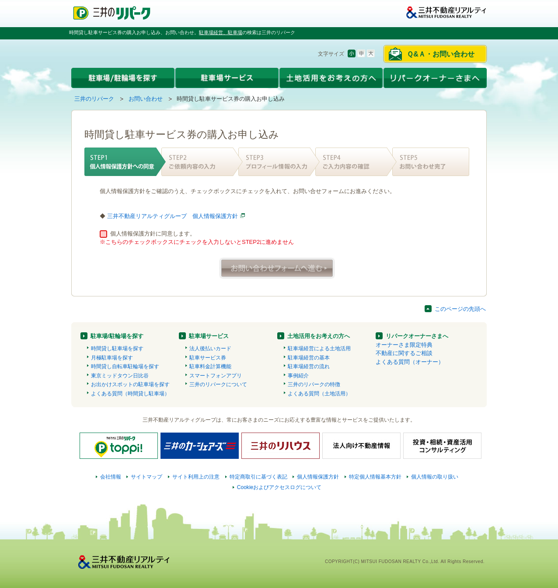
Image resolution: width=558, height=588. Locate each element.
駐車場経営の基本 (309, 358)
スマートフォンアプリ (215, 376)
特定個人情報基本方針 (375, 477)
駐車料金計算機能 (210, 366)
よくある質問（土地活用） (319, 394)
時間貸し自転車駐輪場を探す (125, 366)
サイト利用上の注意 (196, 477)
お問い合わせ (146, 98)
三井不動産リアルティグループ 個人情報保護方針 (172, 216)
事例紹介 (298, 376)
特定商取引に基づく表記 (258, 477)
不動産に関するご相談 (404, 353)
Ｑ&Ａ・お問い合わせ (440, 54)
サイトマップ (146, 477)
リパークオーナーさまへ (417, 336)
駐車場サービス (209, 336)
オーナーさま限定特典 (404, 345)
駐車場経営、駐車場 (220, 32)
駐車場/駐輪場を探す (117, 336)
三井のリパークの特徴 (314, 384)
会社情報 (110, 477)
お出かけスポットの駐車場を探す (130, 384)
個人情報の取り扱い (434, 477)
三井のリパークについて (218, 384)
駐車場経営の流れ (309, 366)
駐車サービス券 (207, 358)
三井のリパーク (94, 98)
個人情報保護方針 (318, 477)
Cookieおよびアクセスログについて (279, 487)
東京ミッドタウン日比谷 (120, 376)
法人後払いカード (210, 348)
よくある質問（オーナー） (410, 362)
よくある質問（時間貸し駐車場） (130, 394)
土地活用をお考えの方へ (318, 336)
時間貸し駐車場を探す (117, 348)
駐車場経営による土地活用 (319, 348)
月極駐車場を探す (112, 358)
